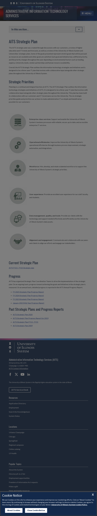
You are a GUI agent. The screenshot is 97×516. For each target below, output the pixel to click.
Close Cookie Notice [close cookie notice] (36, 510)
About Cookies (13, 510)
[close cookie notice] (92, 494)
